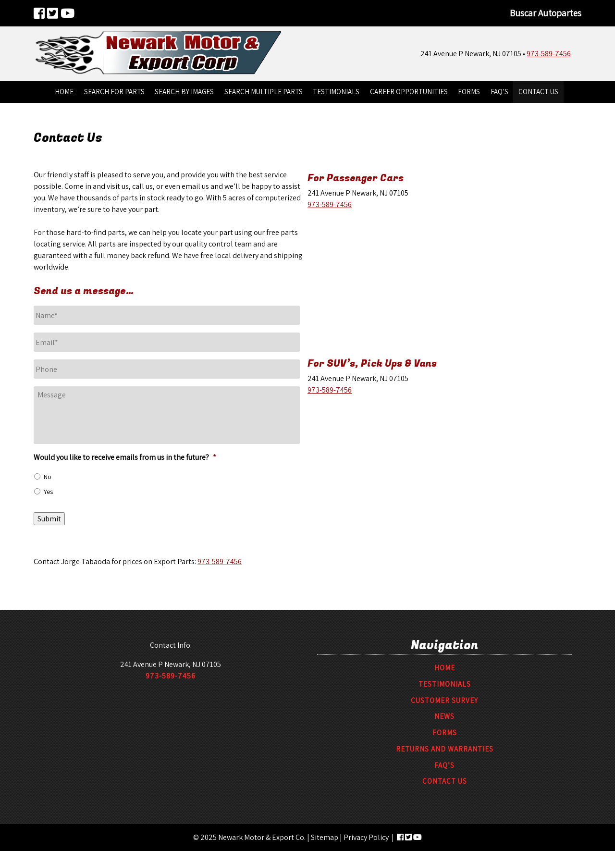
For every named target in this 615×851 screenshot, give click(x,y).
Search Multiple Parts (263, 91)
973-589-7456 (549, 54)
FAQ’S (499, 91)
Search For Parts (114, 91)
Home (64, 91)
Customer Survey (444, 700)
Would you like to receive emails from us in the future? (125, 457)
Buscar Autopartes (545, 13)
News (444, 716)
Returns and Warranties (444, 748)
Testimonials (336, 91)
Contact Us (538, 91)
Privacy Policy (366, 837)
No (47, 476)
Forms (469, 91)
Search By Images (184, 91)
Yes (48, 491)
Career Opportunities (409, 91)
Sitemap (324, 837)
